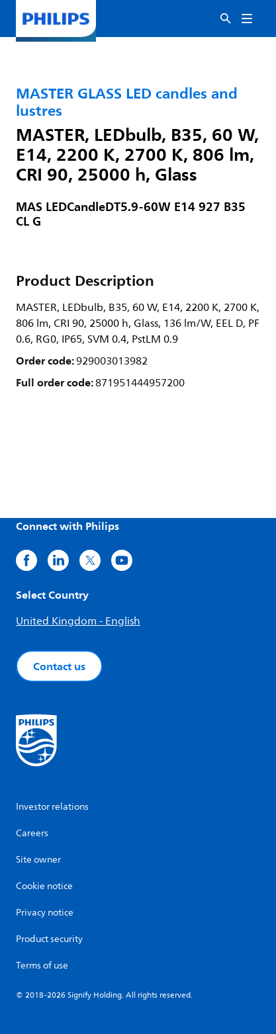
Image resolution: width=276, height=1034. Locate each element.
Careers (32, 833)
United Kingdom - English (78, 621)
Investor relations (52, 806)
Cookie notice (44, 886)
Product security (49, 939)
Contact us (59, 666)
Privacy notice (44, 912)
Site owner (38, 859)
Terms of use (42, 965)
